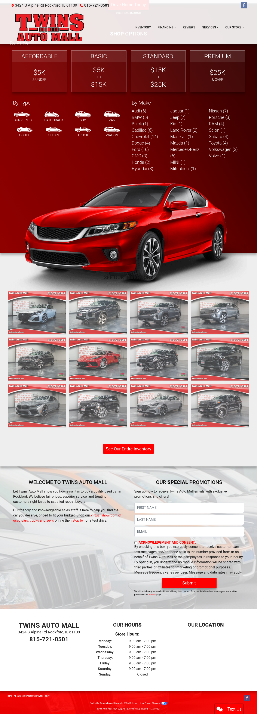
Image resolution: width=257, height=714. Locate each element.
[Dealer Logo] (49, 27)
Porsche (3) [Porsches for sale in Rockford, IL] (219, 117)
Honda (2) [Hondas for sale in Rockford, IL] (141, 162)
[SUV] (83, 117)
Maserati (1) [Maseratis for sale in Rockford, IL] (181, 136)
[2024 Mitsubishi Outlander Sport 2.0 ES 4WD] (98, 312)
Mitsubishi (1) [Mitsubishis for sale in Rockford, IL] (183, 168)
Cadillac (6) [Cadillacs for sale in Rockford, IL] (142, 130)
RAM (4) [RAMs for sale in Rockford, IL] (216, 123)
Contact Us (29, 696)
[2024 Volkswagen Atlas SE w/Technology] (159, 312)
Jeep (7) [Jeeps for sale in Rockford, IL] (178, 117)
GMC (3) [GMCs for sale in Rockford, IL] (139, 155)
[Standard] (158, 71)
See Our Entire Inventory (128, 448)
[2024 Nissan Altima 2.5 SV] (37, 312)
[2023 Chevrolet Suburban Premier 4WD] (220, 359)
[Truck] (83, 132)
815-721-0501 (96, 5)
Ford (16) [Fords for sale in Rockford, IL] (140, 149)
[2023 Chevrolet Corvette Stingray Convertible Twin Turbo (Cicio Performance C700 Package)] (98, 359)
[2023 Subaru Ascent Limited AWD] (159, 359)
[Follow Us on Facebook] (244, 5)
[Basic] (98, 71)
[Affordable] (39, 71)
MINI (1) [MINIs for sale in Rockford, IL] (178, 162)
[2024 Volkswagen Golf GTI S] (37, 359)
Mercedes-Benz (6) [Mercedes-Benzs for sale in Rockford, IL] (184, 152)
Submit (189, 583)
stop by (77, 520)
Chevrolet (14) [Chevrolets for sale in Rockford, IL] (145, 136)
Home (9, 696)
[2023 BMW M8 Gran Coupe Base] (37, 405)
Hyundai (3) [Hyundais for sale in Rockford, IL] (142, 168)
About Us (18, 696)
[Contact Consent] (135, 542)
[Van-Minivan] (112, 117)
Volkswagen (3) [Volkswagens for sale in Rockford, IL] (223, 149)
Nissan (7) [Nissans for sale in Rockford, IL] (218, 111)
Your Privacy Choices (153, 703)
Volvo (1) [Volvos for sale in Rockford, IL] (217, 155)
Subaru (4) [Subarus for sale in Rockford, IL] (218, 136)
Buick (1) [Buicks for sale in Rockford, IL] (140, 123)
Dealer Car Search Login (101, 703)
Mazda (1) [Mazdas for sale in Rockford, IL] (179, 143)
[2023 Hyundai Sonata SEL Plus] (159, 405)
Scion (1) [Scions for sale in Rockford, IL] (217, 130)
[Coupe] (25, 132)
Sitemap (134, 703)
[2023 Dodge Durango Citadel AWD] (98, 405)
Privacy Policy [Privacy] (43, 696)
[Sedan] (54, 132)
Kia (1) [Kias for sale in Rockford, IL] (176, 123)
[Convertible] (25, 117)
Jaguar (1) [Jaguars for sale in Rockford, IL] (180, 111)
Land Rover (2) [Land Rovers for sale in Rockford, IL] (184, 130)
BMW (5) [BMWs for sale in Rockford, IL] (140, 117)
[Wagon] (112, 132)
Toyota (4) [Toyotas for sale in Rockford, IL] (218, 143)
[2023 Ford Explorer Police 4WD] (220, 405)
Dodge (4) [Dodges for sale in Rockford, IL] (141, 143)
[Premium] (217, 71)
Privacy (152, 594)
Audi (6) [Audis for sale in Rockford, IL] (139, 111)
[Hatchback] (54, 117)
